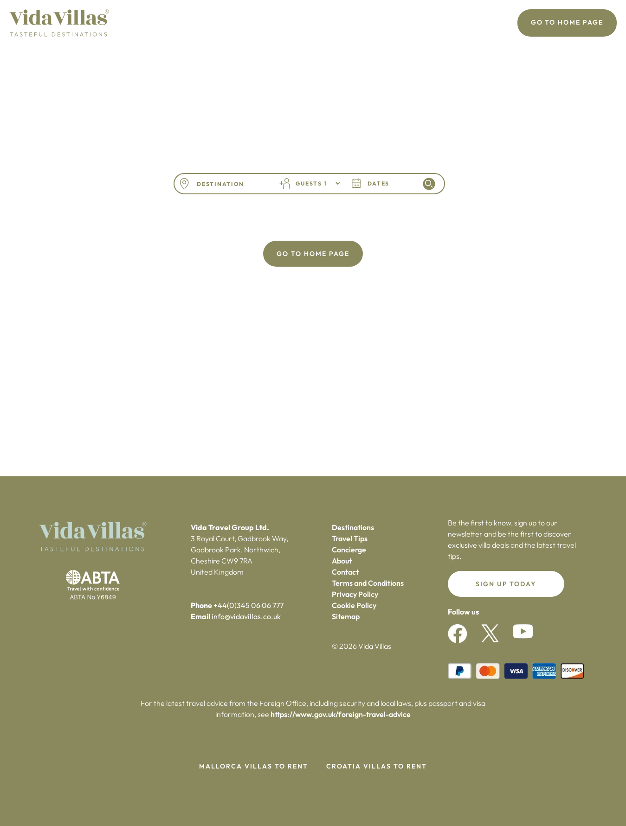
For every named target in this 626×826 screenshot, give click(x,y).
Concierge (349, 549)
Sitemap (346, 616)
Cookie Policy (354, 605)
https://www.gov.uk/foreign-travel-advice (341, 714)
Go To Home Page (567, 22)
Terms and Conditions (368, 583)
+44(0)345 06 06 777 (248, 605)
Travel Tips (350, 538)
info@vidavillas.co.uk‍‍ (246, 616)
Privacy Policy (355, 594)
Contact (345, 571)
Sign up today (506, 584)
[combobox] (231, 184)
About (342, 560)
